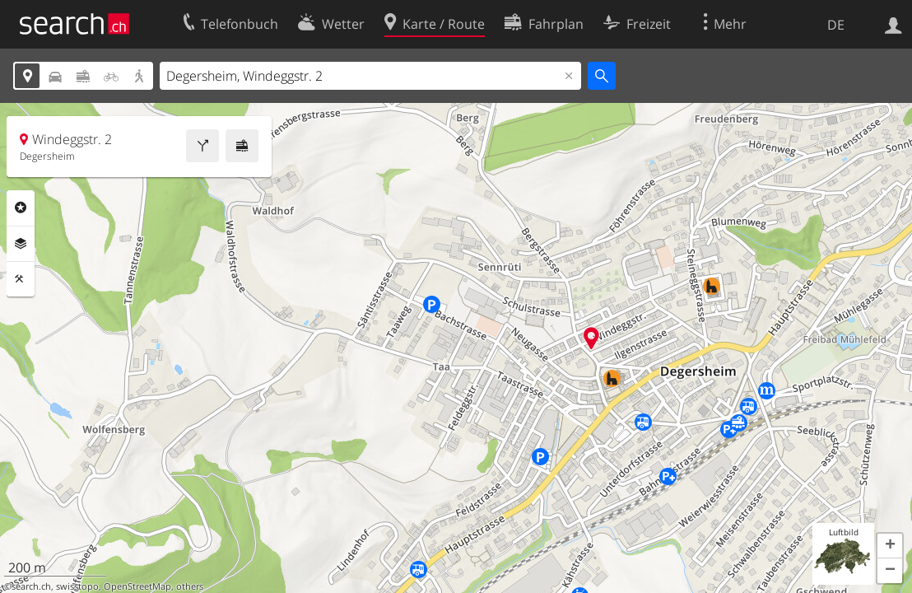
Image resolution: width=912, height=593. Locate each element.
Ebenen (21, 243)
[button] (889, 546)
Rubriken (21, 207)
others (189, 586)
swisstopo (77, 586)
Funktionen (21, 279)
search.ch (31, 586)
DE (836, 25)
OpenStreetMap (137, 586)
